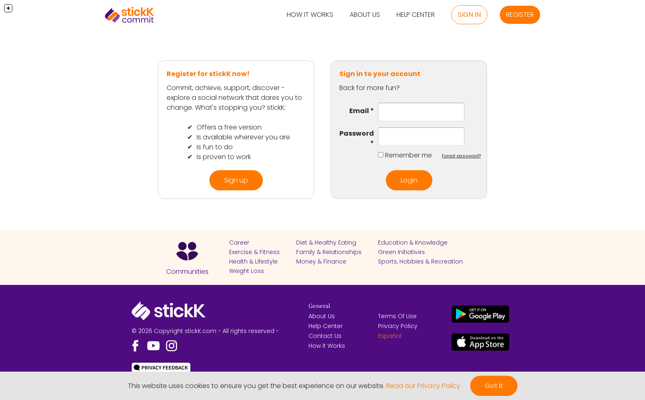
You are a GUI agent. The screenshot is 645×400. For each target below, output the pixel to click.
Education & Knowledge (413, 242)
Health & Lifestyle (253, 261)
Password (356, 133)
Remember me (408, 155)
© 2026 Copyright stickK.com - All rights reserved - (205, 331)
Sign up (236, 180)
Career (239, 242)
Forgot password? (461, 156)
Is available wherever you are (243, 137)
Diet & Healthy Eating (326, 242)
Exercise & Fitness (254, 252)
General (319, 306)
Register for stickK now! (208, 74)
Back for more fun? (369, 87)
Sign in (469, 14)
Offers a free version (229, 127)
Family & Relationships (329, 252)
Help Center (416, 14)
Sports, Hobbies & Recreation (420, 261)
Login (409, 180)
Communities (187, 271)
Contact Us (325, 336)
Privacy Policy (398, 326)
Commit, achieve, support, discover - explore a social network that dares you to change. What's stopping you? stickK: (234, 97)
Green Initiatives (401, 252)
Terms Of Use (397, 316)
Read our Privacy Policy (423, 386)
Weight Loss (246, 271)
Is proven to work (224, 157)
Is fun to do (215, 147)
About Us (365, 14)
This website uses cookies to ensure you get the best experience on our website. (256, 386)
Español (389, 336)
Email (359, 111)
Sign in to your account (379, 74)
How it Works (310, 14)
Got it (494, 386)
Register (520, 14)
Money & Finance (321, 261)
